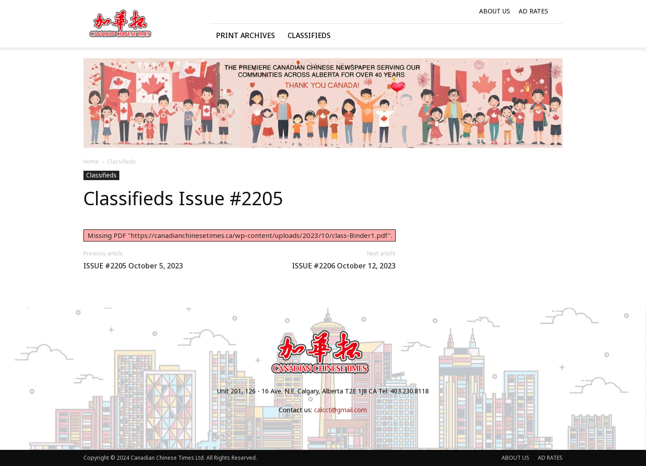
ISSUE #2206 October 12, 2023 (344, 266)
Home (91, 161)
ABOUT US (494, 11)
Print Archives (245, 35)
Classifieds (309, 35)
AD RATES (533, 11)
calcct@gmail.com (340, 410)
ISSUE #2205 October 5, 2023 (133, 266)
